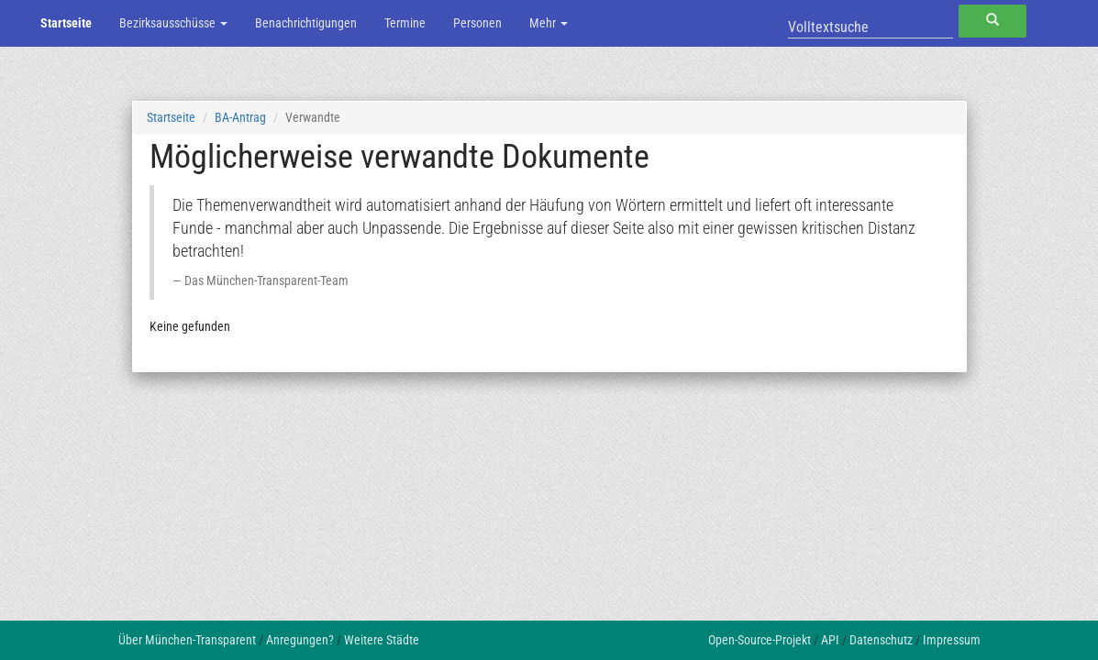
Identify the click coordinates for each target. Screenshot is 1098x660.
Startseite (66, 23)
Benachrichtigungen (306, 23)
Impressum (952, 639)
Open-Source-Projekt (759, 639)
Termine (405, 23)
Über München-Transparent (187, 639)
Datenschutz (881, 639)
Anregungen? (300, 639)
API (830, 639)
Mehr (548, 23)
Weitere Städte (381, 639)
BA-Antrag (240, 117)
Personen (477, 23)
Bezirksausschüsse (173, 23)
